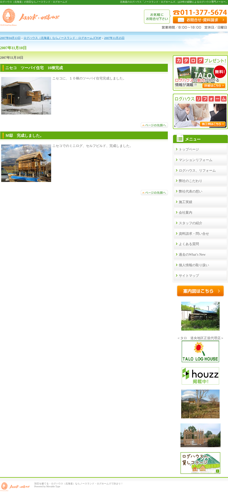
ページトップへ (154, 125)
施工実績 (185, 202)
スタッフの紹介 (190, 223)
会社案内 (185, 212)
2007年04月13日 (10, 38)
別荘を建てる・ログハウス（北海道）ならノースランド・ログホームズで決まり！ (78, 483)
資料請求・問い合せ (194, 233)
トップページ (189, 149)
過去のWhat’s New (192, 254)
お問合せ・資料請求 (200, 20)
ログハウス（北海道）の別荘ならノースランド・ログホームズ (33, 1)
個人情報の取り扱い (194, 265)
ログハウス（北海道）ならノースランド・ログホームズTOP (62, 38)
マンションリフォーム (195, 160)
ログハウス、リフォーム (197, 170)
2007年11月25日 (114, 38)
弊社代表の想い (190, 191)
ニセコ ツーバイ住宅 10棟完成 (36, 68)
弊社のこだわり (190, 181)
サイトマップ (189, 275)
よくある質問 (189, 244)
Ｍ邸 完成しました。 (24, 135)
